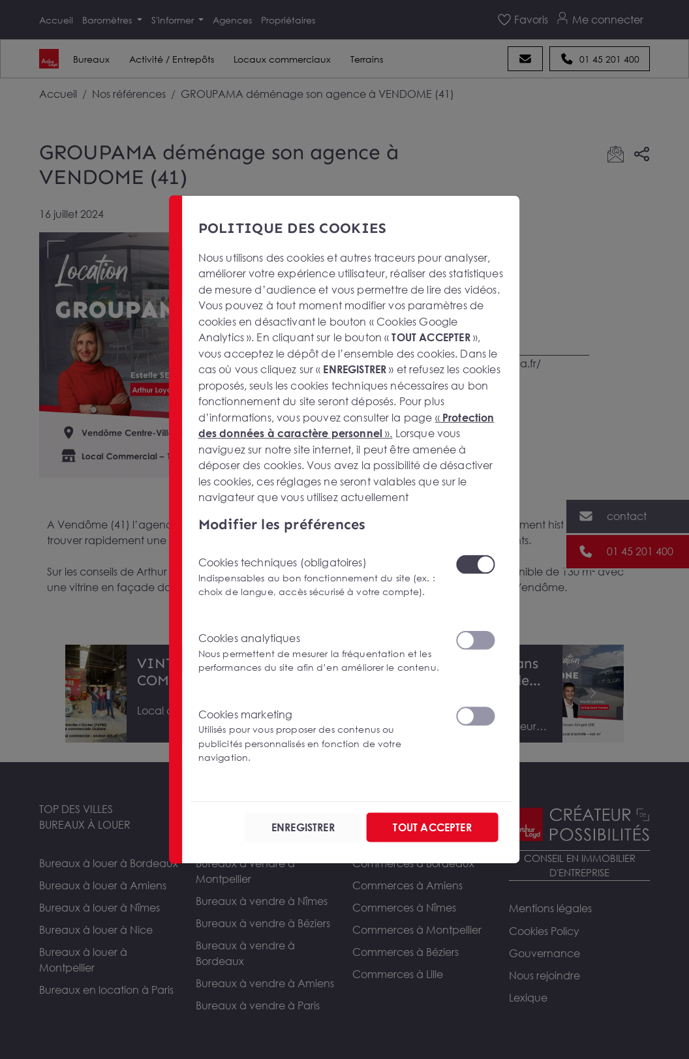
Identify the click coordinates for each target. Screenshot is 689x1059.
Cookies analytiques (319, 653)
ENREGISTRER (303, 827)
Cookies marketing (319, 736)
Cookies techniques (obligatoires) (319, 577)
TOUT (432, 827)
